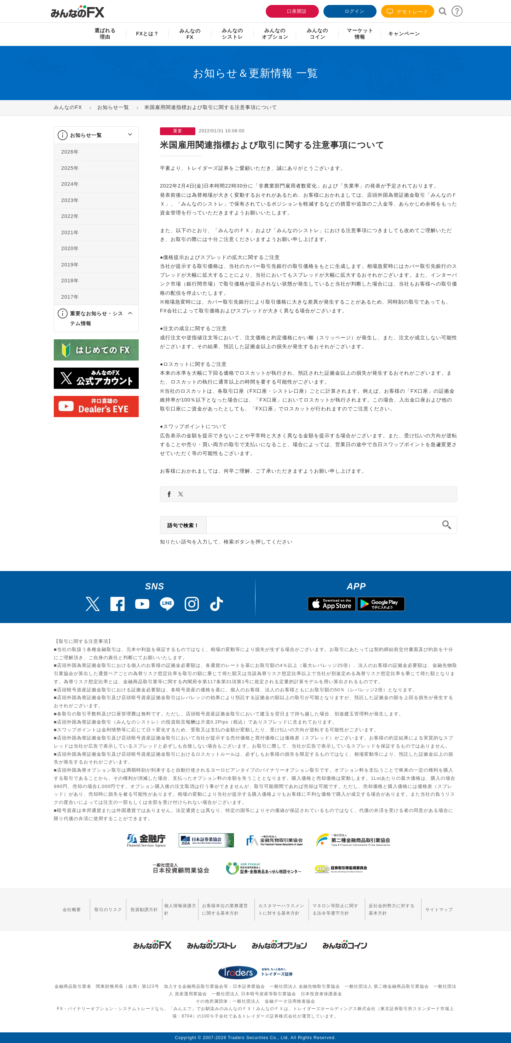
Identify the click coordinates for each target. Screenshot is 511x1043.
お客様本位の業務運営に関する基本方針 (225, 909)
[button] (124, 135)
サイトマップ (439, 909)
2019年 (70, 264)
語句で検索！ (183, 525)
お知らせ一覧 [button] (86, 135)
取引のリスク (108, 909)
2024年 (70, 184)
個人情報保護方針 (180, 909)
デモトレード (408, 11)
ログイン (349, 10)
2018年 (70, 280)
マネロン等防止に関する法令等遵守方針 (335, 909)
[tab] (96, 135)
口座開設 (291, 10)
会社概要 (72, 909)
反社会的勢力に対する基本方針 (392, 909)
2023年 (70, 200)
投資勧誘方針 (144, 909)
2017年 (70, 297)
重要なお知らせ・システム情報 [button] (96, 318)
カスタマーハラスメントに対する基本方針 (281, 909)
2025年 (70, 168)
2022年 (70, 216)
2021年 (70, 232)
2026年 (70, 152)
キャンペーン (404, 33)
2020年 (70, 248)
